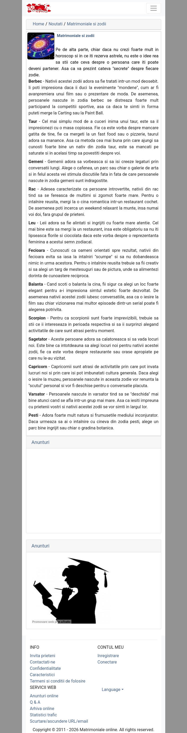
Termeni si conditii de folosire (57, 681)
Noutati (55, 23)
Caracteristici (42, 674)
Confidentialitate (45, 668)
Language (111, 689)
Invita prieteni (42, 655)
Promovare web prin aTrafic (51, 621)
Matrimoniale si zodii (86, 23)
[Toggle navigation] (153, 8)
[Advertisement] (94, 491)
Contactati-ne (42, 662)
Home (38, 23)
